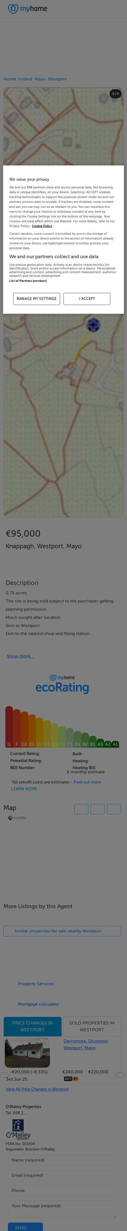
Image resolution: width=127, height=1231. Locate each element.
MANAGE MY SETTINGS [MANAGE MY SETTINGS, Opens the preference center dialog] (37, 299)
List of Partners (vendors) (28, 280)
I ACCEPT (87, 299)
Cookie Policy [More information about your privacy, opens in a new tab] (42, 226)
